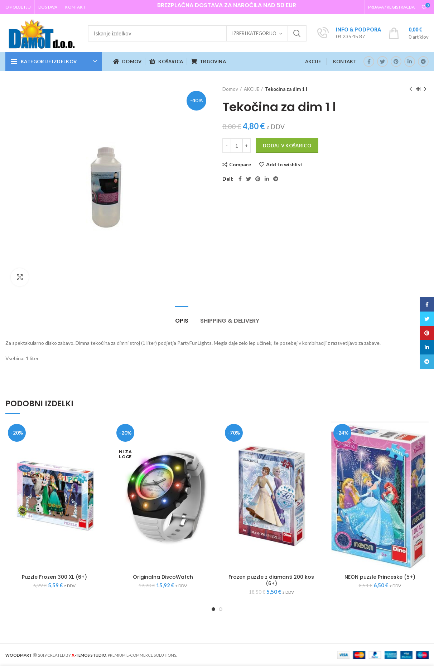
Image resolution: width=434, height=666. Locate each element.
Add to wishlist (284, 164)
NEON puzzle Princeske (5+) (379, 577)
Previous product (411, 89)
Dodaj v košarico (287, 145)
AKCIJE (313, 61)
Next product (425, 89)
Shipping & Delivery (229, 321)
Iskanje (297, 33)
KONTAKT (344, 61)
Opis (181, 321)
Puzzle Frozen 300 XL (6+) (54, 577)
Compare (240, 164)
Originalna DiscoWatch (163, 577)
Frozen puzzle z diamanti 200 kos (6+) (271, 580)
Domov (230, 89)
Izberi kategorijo (254, 33)
